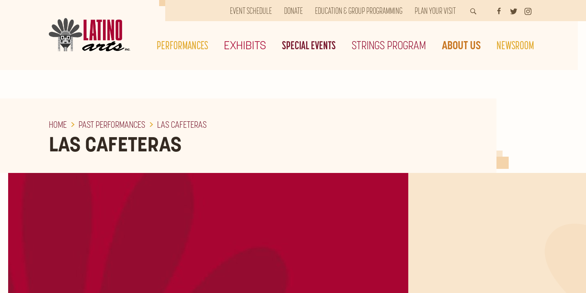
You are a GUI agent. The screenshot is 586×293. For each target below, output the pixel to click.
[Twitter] (513, 10)
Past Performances (112, 124)
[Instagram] (528, 10)
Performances (182, 45)
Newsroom (515, 45)
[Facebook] (498, 10)
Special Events (309, 45)
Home (58, 124)
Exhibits (245, 45)
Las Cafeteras (182, 124)
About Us (461, 45)
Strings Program (389, 45)
